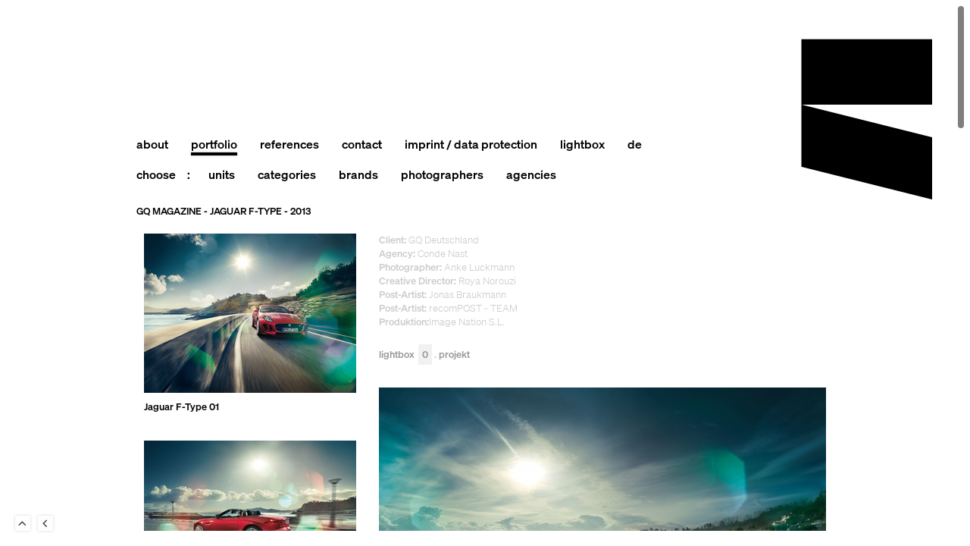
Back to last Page (45, 523)
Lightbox (405, 354)
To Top (22, 523)
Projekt (454, 354)
